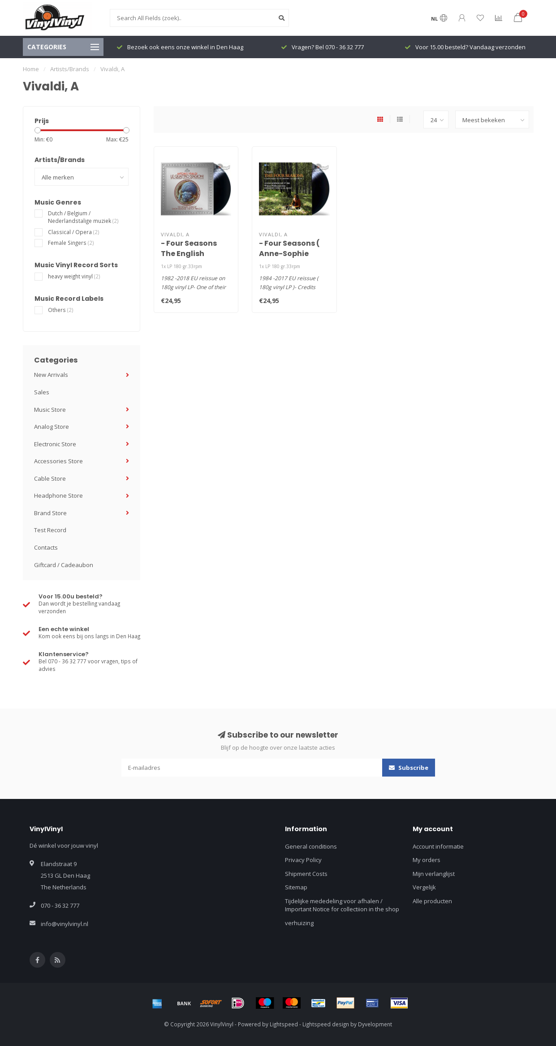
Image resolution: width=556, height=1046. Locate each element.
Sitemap (296, 887)
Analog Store (51, 427)
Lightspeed (284, 1024)
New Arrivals (51, 375)
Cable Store (50, 478)
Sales (41, 392)
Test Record (50, 530)
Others (60, 309)
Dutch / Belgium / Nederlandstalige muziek (83, 216)
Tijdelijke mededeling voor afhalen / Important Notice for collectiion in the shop (342, 905)
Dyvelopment (375, 1024)
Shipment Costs (306, 874)
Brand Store (50, 513)
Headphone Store (58, 495)
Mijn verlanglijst (434, 874)
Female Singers (71, 242)
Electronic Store (55, 444)
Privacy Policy (303, 860)
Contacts (46, 547)
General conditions (311, 846)
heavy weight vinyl (74, 276)
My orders (426, 860)
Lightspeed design (325, 1024)
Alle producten (432, 901)
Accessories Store (58, 461)
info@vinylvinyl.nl (64, 924)
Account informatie (438, 846)
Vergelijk (424, 887)
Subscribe (408, 768)
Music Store (50, 410)
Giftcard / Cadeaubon (63, 565)
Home (31, 69)
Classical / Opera (73, 231)
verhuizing (299, 923)
